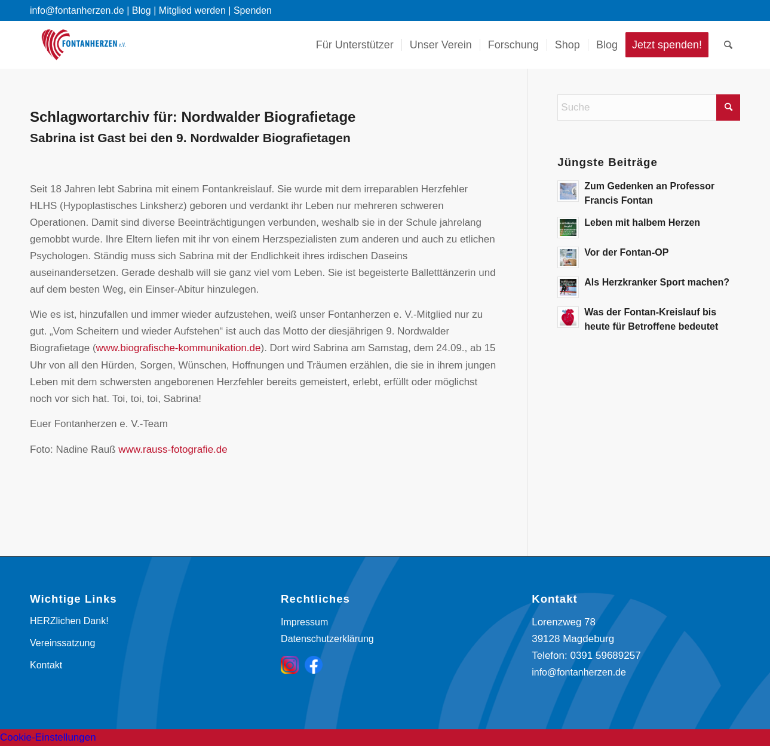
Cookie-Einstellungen (48, 737)
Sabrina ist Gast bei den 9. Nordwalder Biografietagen (190, 138)
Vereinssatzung (62, 643)
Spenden (253, 10)
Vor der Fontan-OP (626, 252)
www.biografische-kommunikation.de (178, 348)
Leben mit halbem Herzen (642, 222)
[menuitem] (354, 45)
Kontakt (46, 665)
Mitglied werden (192, 10)
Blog (141, 10)
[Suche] (728, 45)
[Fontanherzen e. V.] (83, 45)
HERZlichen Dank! (69, 621)
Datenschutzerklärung (327, 639)
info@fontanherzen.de (579, 672)
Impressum (304, 622)
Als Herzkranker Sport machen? (656, 282)
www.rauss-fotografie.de (172, 449)
